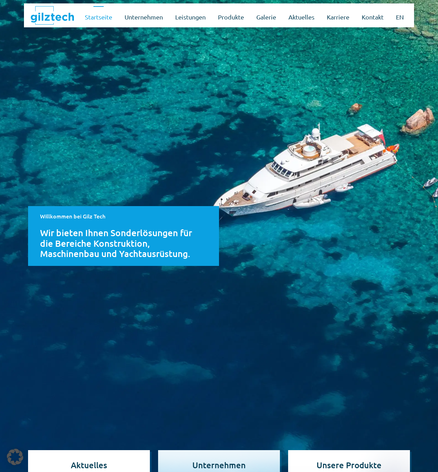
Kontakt (373, 17)
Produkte (231, 17)
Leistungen (190, 17)
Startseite (98, 17)
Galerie (266, 17)
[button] (15, 457)
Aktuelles (301, 17)
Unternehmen (144, 17)
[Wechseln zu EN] (400, 15)
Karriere (338, 17)
